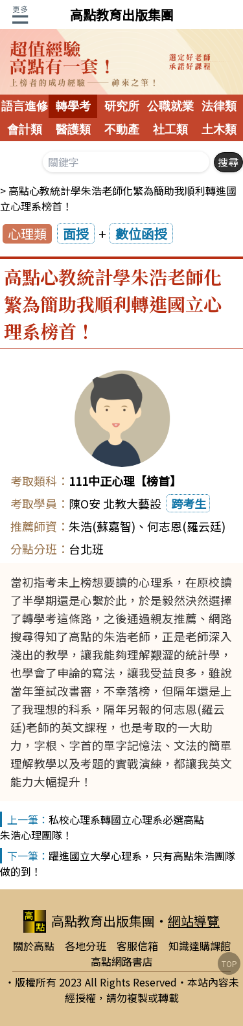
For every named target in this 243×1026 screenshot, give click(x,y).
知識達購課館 (199, 945)
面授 (76, 233)
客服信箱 (137, 945)
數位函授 (141, 233)
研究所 (121, 106)
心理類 (27, 233)
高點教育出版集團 (122, 14)
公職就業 (170, 106)
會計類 (24, 129)
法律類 (219, 106)
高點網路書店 (122, 961)
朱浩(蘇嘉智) (102, 526)
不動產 (121, 129)
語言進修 (24, 106)
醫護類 (73, 129)
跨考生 (188, 503)
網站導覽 (194, 920)
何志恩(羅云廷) (186, 526)
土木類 (219, 129)
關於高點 (33, 945)
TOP (229, 963)
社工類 (170, 129)
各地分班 (85, 945)
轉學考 (73, 106)
